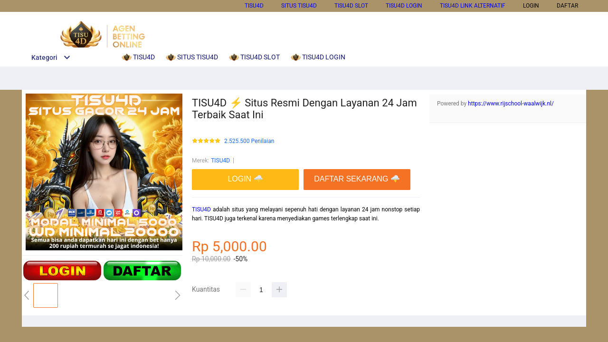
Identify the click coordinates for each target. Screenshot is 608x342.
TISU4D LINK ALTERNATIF (472, 5)
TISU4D (254, 5)
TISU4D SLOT (351, 5)
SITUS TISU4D (299, 5)
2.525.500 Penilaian (249, 141)
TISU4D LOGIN (404, 5)
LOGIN (531, 5)
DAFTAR (567, 5)
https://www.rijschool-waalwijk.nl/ (511, 103)
